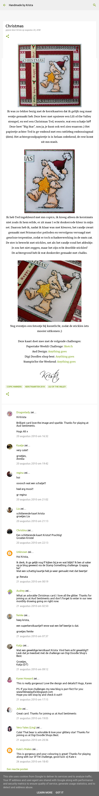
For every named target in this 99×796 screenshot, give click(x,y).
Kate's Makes (24, 749)
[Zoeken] (94, 5)
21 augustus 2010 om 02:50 (32, 606)
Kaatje (20, 445)
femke (19, 615)
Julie (19, 708)
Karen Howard (24, 678)
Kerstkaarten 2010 (35, 387)
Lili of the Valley (57, 387)
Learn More (44, 792)
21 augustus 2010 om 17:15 (32, 699)
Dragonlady (23, 412)
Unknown (21, 551)
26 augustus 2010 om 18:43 (32, 761)
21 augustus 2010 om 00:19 (32, 581)
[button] (7, 36)
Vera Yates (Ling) (26, 727)
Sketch (68, 346)
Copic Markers (14, 387)
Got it (59, 792)
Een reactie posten (17, 769)
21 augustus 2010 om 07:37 (32, 636)
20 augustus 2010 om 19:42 (32, 463)
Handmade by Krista (21, 5)
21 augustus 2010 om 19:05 (32, 718)
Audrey (20, 590)
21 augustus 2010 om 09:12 (32, 669)
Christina (21, 530)
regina (20, 472)
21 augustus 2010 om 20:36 (32, 739)
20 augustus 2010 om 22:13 (32, 542)
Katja (19, 645)
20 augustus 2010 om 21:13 (32, 521)
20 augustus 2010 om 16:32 (32, 436)
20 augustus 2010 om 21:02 (32, 499)
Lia (18, 508)
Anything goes (57, 351)
